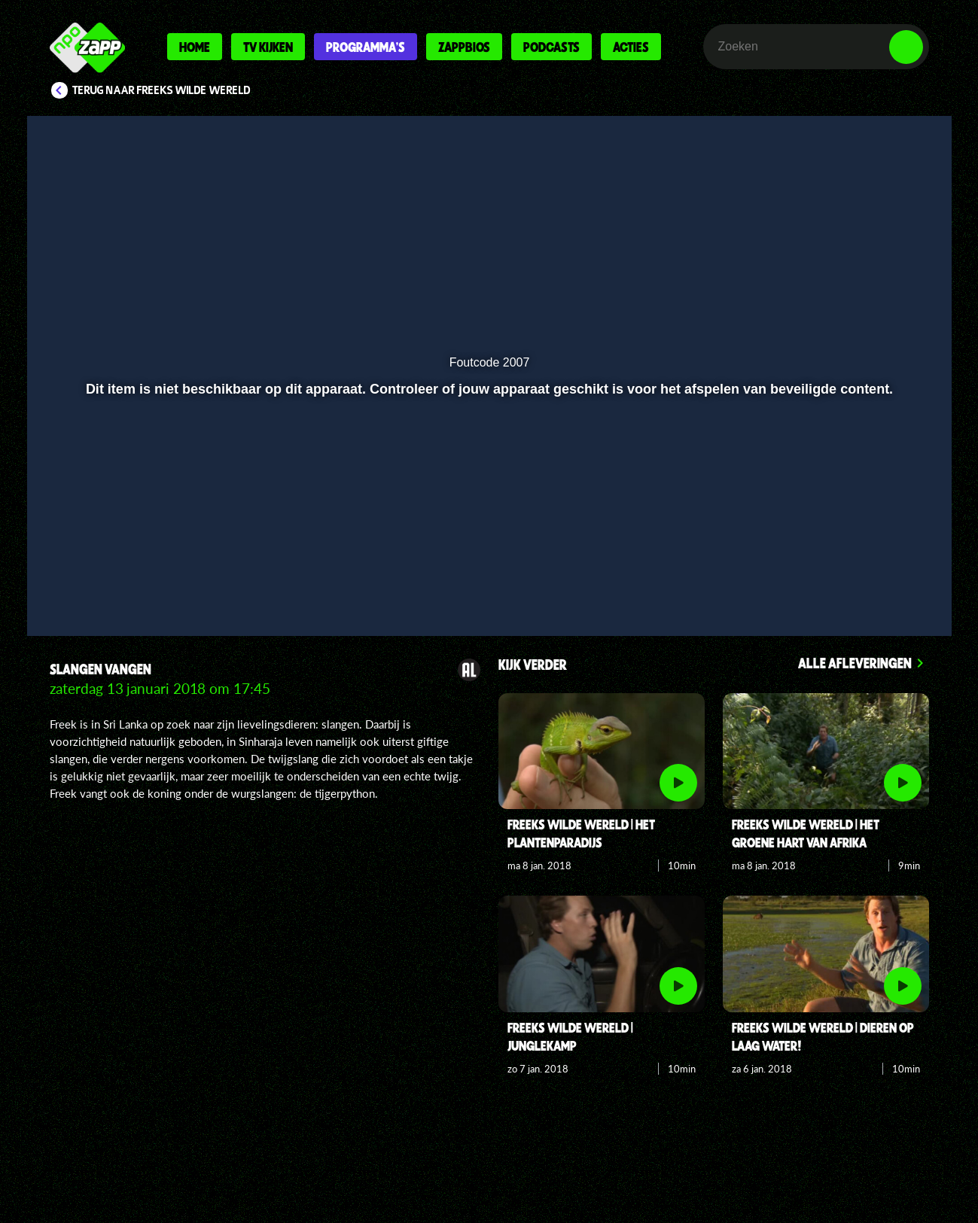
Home (194, 47)
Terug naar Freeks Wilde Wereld (161, 90)
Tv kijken (268, 47)
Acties (631, 47)
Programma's (365, 47)
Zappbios (464, 47)
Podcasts (551, 47)
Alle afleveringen (855, 662)
